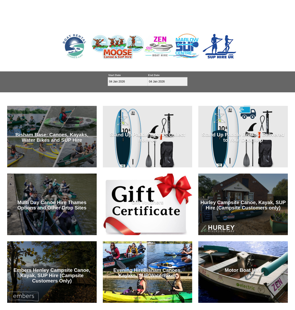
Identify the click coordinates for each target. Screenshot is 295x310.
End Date (154, 75)
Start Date (114, 75)
